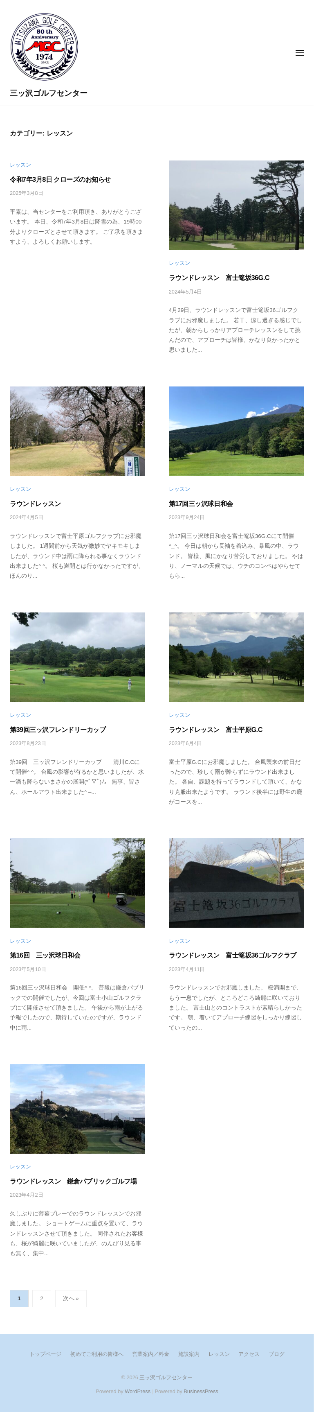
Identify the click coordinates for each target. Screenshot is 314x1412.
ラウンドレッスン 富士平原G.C (215, 729)
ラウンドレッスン (35, 503)
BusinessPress (201, 1391)
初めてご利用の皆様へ (96, 1354)
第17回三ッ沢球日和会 (201, 503)
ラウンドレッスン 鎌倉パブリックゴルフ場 (73, 1181)
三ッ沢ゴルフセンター (48, 93)
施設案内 (189, 1354)
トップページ (45, 1354)
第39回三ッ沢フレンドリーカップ (57, 729)
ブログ (277, 1354)
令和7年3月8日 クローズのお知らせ (60, 179)
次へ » (71, 1298)
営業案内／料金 (150, 1354)
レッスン (20, 165)
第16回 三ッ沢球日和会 (45, 955)
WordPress (137, 1391)
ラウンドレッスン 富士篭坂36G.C (219, 277)
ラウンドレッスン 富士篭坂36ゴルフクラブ (236, 955)
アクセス (249, 1354)
